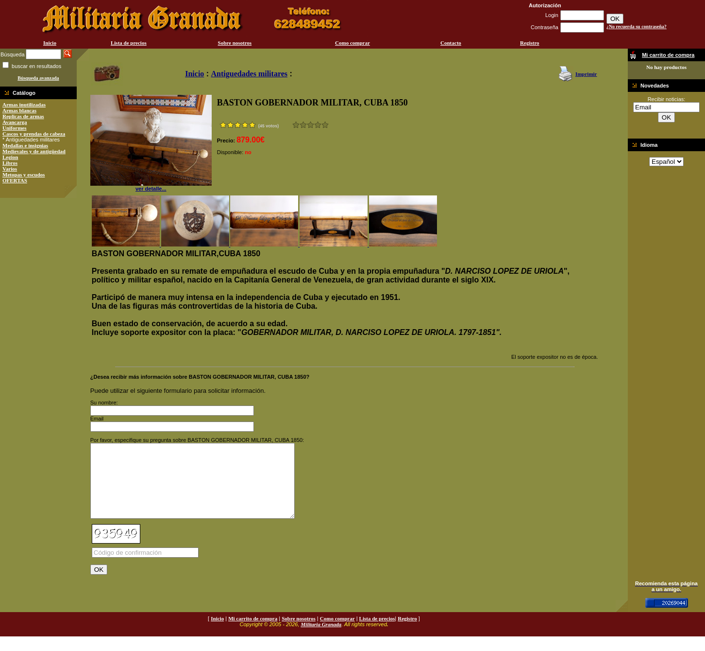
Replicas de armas (23, 116)
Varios (9, 169)
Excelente (325, 124)
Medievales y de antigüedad (34, 151)
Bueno (310, 124)
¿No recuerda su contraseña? (636, 26)
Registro (529, 43)
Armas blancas (19, 110)
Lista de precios (129, 43)
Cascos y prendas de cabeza (33, 134)
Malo (303, 124)
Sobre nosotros (235, 43)
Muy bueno (317, 124)
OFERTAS (14, 180)
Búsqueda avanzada (38, 78)
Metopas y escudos (23, 174)
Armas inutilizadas (24, 104)
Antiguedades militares (249, 74)
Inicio (49, 43)
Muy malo (296, 124)
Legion (10, 157)
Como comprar (352, 43)
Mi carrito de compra (252, 633)
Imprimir (586, 74)
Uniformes (14, 128)
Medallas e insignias (25, 145)
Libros (9, 163)
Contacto (450, 43)
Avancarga (14, 122)
